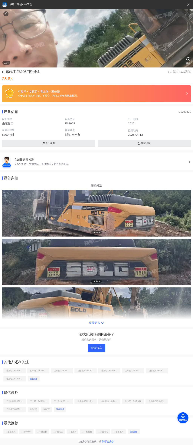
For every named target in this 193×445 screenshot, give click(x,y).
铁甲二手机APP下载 (21, 4)
